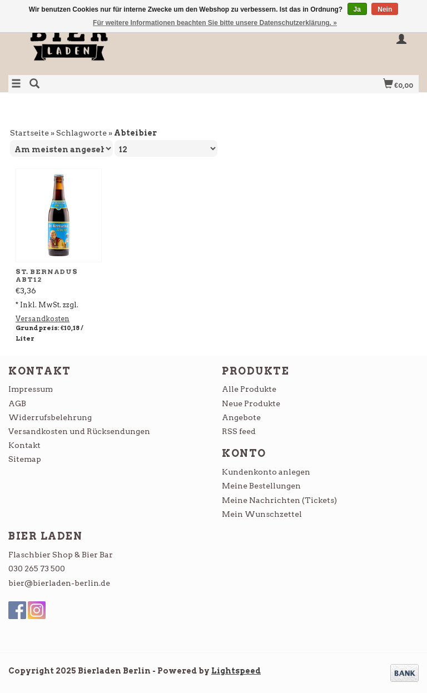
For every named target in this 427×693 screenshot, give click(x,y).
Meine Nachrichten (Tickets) (279, 500)
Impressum (30, 389)
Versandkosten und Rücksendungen (79, 431)
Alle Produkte (249, 389)
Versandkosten (42, 319)
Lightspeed (236, 670)
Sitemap (24, 459)
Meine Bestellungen (261, 485)
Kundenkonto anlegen (266, 471)
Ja (357, 9)
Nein (385, 9)
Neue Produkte (251, 403)
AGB (17, 403)
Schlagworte (81, 132)
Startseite (29, 132)
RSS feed (239, 431)
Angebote (241, 417)
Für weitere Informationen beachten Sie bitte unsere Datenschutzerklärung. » (215, 23)
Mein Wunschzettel (262, 514)
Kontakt (24, 445)
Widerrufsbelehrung (50, 417)
